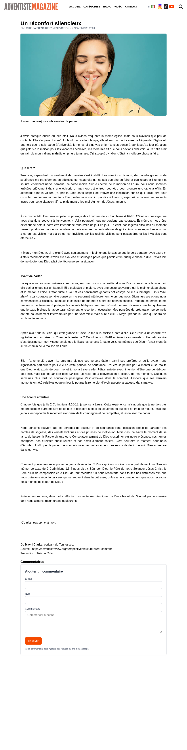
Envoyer (33, 640)
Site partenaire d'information (48, 28)
